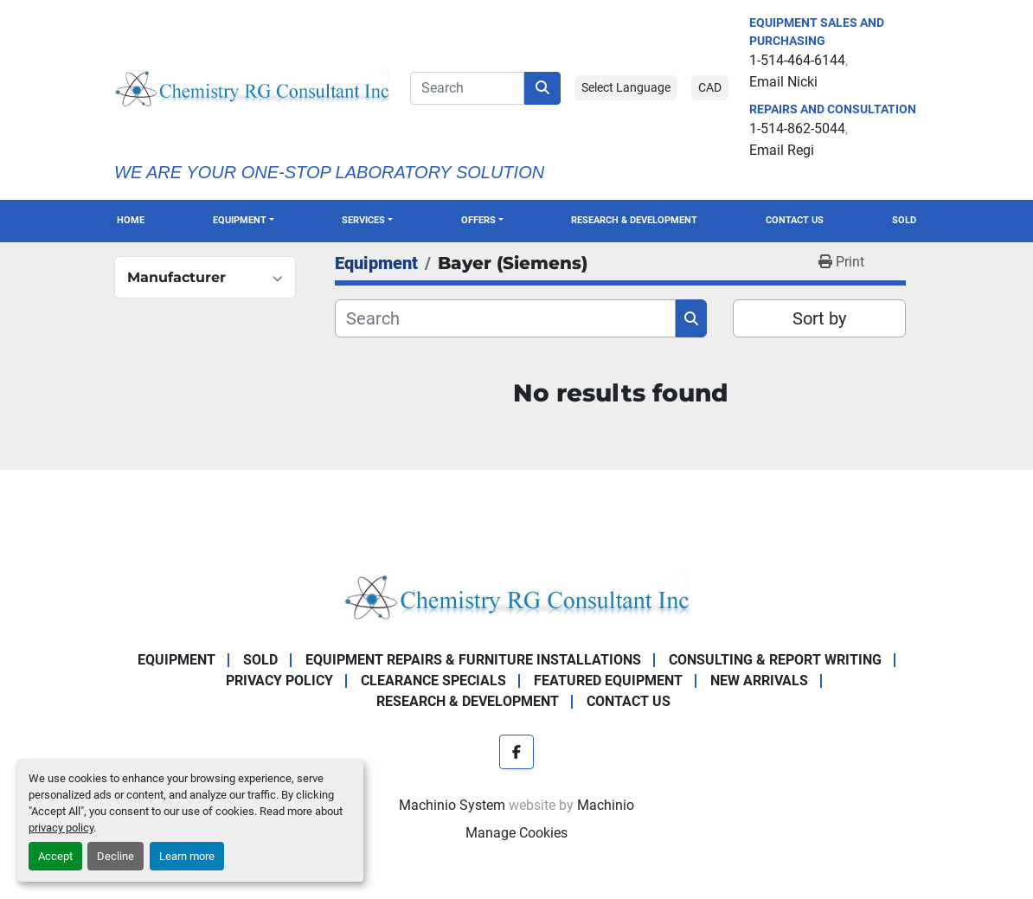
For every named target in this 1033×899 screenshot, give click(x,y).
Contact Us (795, 220)
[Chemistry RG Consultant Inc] (516, 595)
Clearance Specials (433, 680)
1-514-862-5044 (797, 128)
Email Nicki (783, 82)
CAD (710, 87)
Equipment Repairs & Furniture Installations (473, 660)
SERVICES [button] (363, 220)
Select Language (625, 87)
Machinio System (452, 805)
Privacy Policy (279, 680)
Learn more (187, 856)
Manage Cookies (516, 833)
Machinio (605, 805)
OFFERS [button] (478, 220)
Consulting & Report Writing (775, 660)
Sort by (819, 318)
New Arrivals (759, 680)
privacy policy (61, 827)
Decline (115, 856)
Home (130, 220)
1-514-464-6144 (797, 60)
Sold (904, 220)
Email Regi (781, 150)
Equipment (239, 220)
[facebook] (516, 752)
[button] (243, 221)
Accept (55, 856)
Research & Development (634, 220)
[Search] (467, 88)
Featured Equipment (608, 680)
